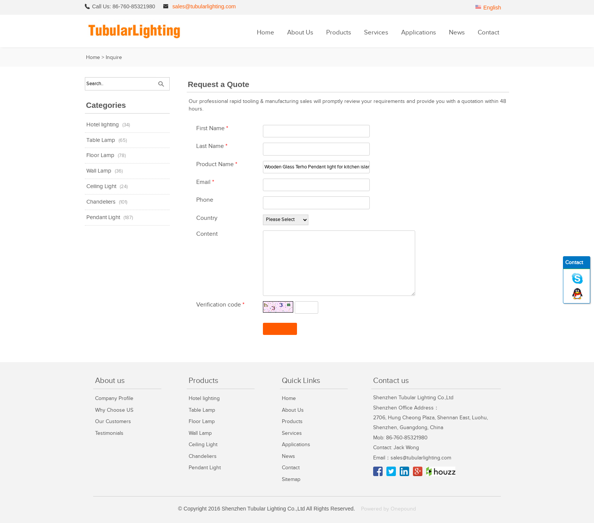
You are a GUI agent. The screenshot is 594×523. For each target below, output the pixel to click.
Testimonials (109, 433)
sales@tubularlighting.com (204, 6)
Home (265, 32)
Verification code (220, 304)
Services (376, 32)
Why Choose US (114, 410)
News (457, 32)
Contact (488, 32)
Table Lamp (100, 140)
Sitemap (291, 479)
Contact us (391, 380)
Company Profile (114, 398)
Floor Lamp (100, 155)
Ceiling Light (101, 186)
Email (205, 182)
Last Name (211, 146)
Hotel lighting (102, 124)
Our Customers (113, 421)
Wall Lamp (98, 171)
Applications (418, 32)
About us (110, 380)
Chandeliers (101, 202)
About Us (300, 32)
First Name (212, 128)
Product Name (216, 164)
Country (206, 218)
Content (207, 234)
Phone (204, 200)
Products (338, 32)
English (492, 8)
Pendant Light (103, 217)
